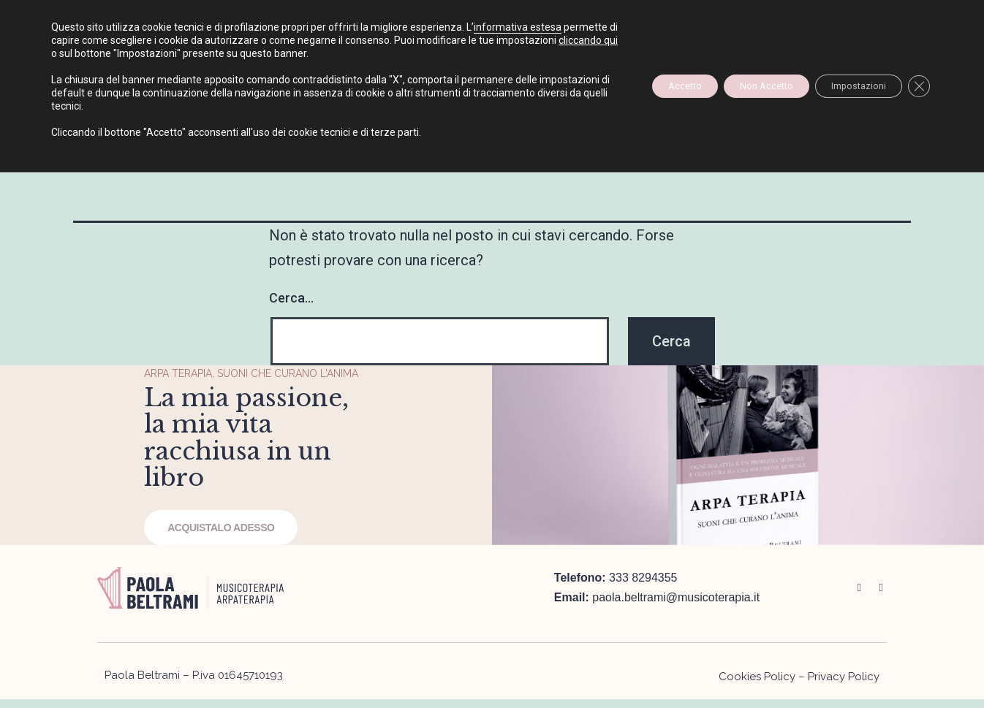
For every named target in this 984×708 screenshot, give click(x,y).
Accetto (641, 86)
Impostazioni (846, 86)
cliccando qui (143, 53)
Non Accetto (737, 86)
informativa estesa (517, 27)
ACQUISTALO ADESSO (214, 568)
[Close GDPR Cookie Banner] (917, 86)
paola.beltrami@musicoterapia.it (676, 700)
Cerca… (291, 297)
